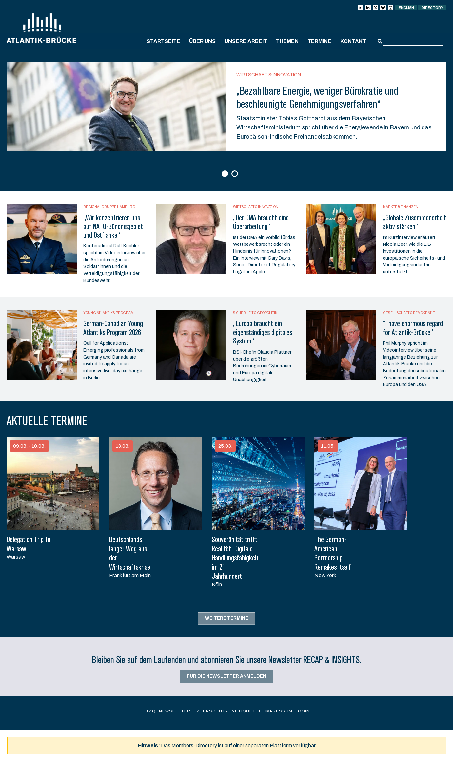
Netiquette (247, 711)
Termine (319, 41)
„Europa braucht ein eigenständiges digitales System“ (262, 332)
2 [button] (235, 174)
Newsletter (174, 711)
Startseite (163, 41)
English (406, 8)
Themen (287, 41)
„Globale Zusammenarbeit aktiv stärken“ (414, 222)
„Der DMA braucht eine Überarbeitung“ (261, 222)
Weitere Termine (226, 617)
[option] (226, 106)
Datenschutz (211, 711)
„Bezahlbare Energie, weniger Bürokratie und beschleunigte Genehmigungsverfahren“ (317, 97)
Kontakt (353, 41)
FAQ (151, 711)
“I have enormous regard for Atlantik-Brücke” (413, 328)
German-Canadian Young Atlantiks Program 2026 (113, 328)
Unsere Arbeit (246, 41)
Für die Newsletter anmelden (226, 676)
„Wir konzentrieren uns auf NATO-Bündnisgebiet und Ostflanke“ (113, 226)
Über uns (202, 41)
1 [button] (226, 174)
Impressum (278, 711)
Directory (432, 8)
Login (303, 711)
